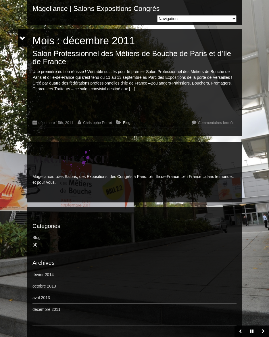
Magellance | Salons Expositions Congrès (96, 8)
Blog (126, 122)
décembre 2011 (46, 309)
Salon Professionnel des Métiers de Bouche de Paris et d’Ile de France (131, 57)
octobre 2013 (44, 286)
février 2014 (43, 274)
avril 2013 (41, 297)
